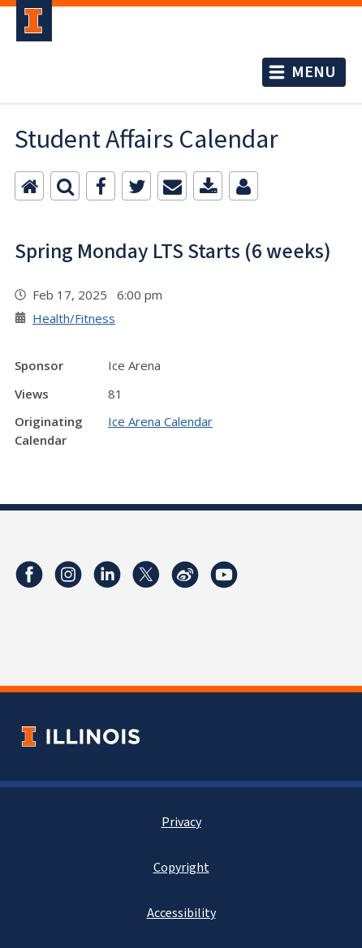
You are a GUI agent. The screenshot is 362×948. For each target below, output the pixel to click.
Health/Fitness (73, 318)
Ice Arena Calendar (160, 421)
